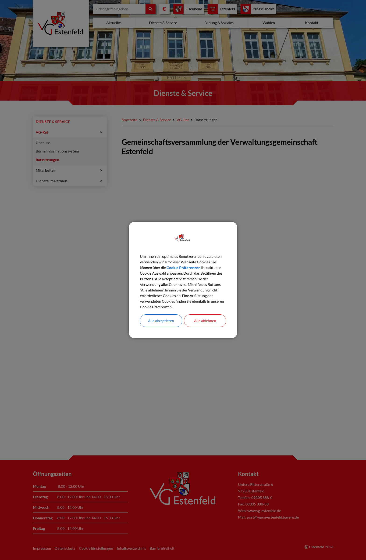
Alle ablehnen (205, 320)
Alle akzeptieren (161, 320)
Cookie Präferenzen (183, 267)
